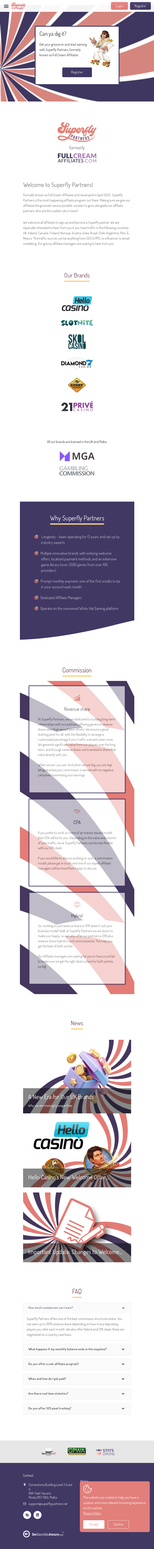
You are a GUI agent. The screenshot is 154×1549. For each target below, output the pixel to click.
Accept (94, 1524)
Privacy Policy (92, 1513)
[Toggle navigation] (6, 6)
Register (140, 6)
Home (84, 1481)
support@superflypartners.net (48, 1504)
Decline (118, 1524)
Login (119, 6)
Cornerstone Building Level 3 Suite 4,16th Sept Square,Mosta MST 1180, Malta (50, 1491)
